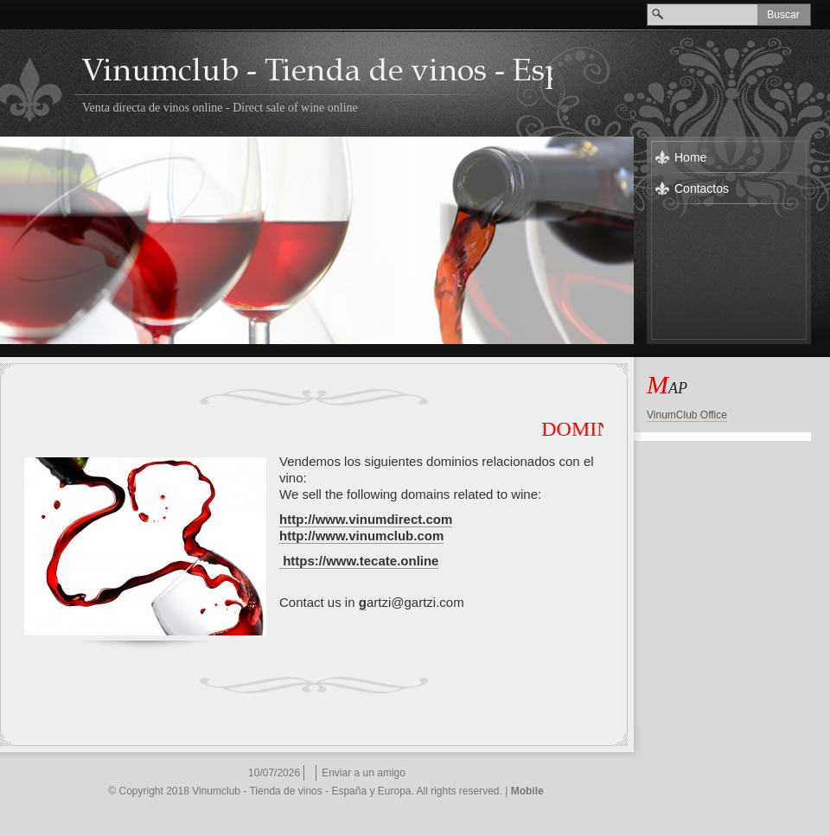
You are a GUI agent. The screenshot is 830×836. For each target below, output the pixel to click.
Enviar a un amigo (363, 773)
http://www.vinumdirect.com (365, 519)
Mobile (527, 791)
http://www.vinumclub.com (361, 535)
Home (690, 157)
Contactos (701, 188)
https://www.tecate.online (360, 560)
